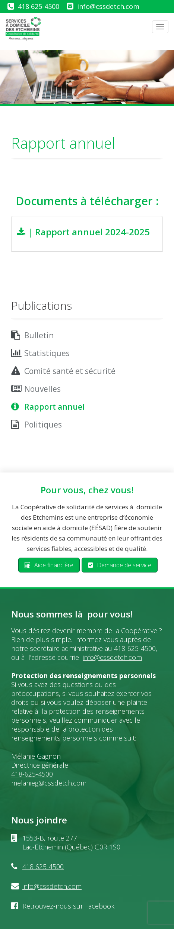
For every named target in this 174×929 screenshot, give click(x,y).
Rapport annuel (54, 406)
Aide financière (49, 565)
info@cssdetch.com (108, 6)
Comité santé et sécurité (70, 371)
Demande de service (119, 565)
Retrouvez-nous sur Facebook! (69, 905)
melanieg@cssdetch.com (48, 782)
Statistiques (47, 353)
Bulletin (39, 335)
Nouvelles (42, 389)
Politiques (43, 424)
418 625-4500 (38, 6)
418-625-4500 (32, 774)
